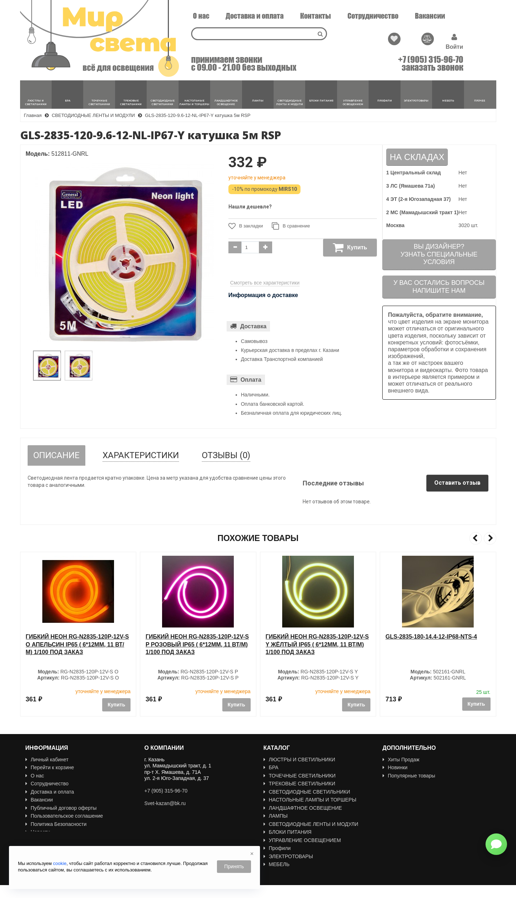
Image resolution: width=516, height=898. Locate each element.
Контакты (315, 15)
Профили (277, 848)
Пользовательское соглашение (64, 816)
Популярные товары (409, 776)
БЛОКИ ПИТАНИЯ (288, 832)
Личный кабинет (46, 759)
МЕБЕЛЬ (277, 864)
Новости (37, 832)
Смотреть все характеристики (265, 283)
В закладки (245, 226)
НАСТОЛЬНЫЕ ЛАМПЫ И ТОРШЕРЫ (310, 800)
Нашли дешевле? (250, 207)
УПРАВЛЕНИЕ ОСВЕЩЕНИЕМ (302, 840)
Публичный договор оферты (61, 808)
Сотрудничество (372, 15)
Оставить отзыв (457, 482)
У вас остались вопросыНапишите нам (438, 286)
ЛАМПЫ (276, 816)
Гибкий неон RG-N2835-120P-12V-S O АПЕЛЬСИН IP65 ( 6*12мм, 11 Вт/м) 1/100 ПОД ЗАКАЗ (197, 644)
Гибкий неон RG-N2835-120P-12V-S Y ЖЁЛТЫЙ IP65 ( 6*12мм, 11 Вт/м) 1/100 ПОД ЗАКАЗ (437, 644)
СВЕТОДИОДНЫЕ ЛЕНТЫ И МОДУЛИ (311, 824)
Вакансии (430, 15)
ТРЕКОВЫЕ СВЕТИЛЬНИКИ (299, 783)
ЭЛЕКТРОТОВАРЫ (288, 856)
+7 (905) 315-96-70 (430, 60)
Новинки (395, 767)
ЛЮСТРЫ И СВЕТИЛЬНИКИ (299, 759)
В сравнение (291, 226)
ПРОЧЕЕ (277, 872)
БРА (271, 767)
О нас (201, 15)
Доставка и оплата (255, 15)
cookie (60, 863)
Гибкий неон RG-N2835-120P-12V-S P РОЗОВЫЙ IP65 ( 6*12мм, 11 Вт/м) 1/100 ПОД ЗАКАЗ (317, 644)
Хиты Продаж (401, 759)
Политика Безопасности (56, 824)
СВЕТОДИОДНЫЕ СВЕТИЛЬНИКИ (307, 792)
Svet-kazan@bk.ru (165, 803)
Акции (392, 783)
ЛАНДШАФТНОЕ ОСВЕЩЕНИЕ (303, 808)
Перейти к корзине (49, 767)
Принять (234, 866)
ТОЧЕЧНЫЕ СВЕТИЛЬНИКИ (300, 776)
